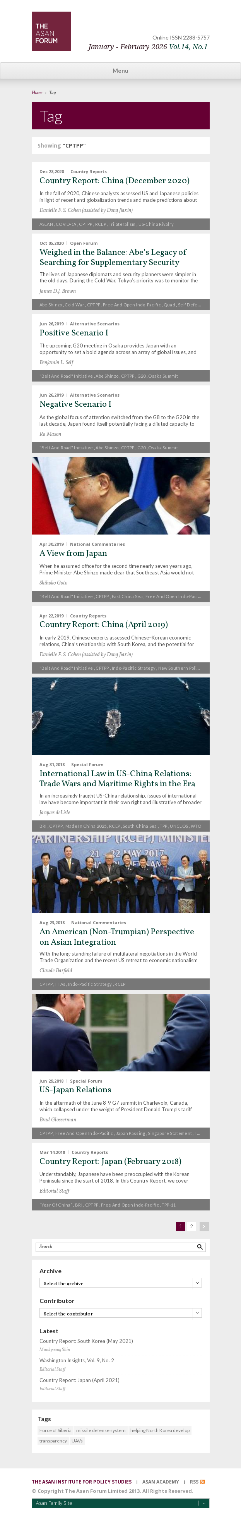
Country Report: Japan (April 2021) (79, 1380)
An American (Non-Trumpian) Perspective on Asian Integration (116, 937)
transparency (53, 1441)
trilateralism (122, 224)
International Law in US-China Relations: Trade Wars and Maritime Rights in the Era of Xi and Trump (117, 784)
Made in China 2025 (85, 826)
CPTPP (85, 224)
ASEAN (46, 224)
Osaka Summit (163, 375)
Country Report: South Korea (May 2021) (86, 1341)
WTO (196, 826)
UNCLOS (179, 826)
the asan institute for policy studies (82, 1481)
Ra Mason (50, 434)
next (204, 1226)
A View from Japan (73, 554)
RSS (194, 1481)
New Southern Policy (180, 667)
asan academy (160, 1481)
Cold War (74, 304)
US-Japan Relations (75, 1090)
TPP (164, 826)
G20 (141, 375)
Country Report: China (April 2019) (103, 625)
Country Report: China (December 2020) (114, 181)
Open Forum (83, 243)
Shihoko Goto (53, 583)
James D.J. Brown (57, 291)
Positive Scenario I (73, 333)
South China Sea (140, 826)
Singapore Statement (170, 1133)
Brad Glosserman (57, 1120)
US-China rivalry (156, 224)
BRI (43, 826)
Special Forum (87, 764)
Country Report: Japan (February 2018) (110, 1162)
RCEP (100, 224)
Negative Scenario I (75, 405)
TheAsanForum (51, 31)
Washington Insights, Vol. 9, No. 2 (76, 1360)
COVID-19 (66, 224)
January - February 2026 (148, 47)
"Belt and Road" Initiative (66, 375)
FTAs (60, 984)
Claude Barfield (55, 971)
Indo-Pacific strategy (134, 667)
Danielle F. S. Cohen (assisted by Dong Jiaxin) (86, 210)
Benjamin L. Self (56, 362)
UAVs (77, 1441)
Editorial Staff (54, 1191)
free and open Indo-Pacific (132, 304)
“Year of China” (56, 1204)
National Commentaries (97, 544)
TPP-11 (169, 1204)
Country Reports (88, 171)
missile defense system (101, 1430)
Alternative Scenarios (95, 323)
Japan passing (130, 1133)
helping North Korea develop (160, 1430)
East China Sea (127, 596)
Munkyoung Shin (54, 1350)
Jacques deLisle (54, 813)
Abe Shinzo (50, 304)
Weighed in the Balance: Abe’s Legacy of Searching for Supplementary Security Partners (113, 263)
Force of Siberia (55, 1430)
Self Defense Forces (199, 304)
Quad (169, 304)
